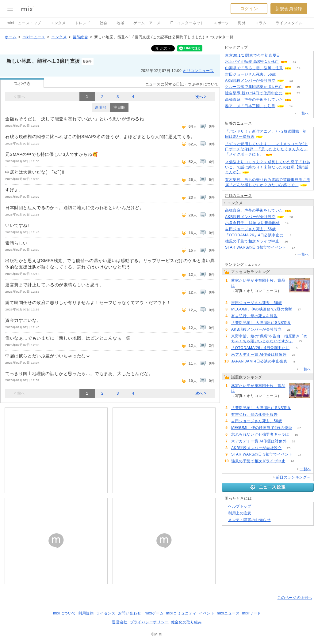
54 (287, 55)
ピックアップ (236, 47)
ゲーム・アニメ (146, 23)
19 (298, 86)
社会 (103, 23)
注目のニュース (238, 195)
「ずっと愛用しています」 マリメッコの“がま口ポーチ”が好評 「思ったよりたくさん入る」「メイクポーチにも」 (266, 149)
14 (298, 68)
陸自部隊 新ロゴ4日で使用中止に (254, 93)
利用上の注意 (239, 513)
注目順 (119, 107)
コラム (261, 23)
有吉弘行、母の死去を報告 (254, 316)
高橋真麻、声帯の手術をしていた (254, 99)
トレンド (82, 23)
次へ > (201, 97)
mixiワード (251, 613)
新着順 (101, 107)
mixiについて (64, 613)
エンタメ (58, 23)
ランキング (234, 264)
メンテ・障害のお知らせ (249, 520)
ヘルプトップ (239, 506)
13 (300, 341)
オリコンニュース (198, 71)
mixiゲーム (154, 613)
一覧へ (303, 113)
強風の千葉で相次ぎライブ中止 (252, 241)
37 (299, 309)
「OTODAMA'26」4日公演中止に (254, 235)
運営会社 (119, 622)
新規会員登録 (288, 8)
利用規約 (86, 613)
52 (283, 229)
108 (238, 296)
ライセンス (106, 613)
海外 (242, 23)
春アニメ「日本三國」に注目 (250, 106)
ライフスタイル (289, 23)
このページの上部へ (295, 597)
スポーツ (221, 23)
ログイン (249, 8)
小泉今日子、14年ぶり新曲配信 (252, 223)
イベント (206, 613)
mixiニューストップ (24, 23)
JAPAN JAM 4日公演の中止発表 (259, 361)
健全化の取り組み (186, 622)
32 (298, 93)
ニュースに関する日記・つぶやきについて (182, 84)
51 (283, 74)
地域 (120, 23)
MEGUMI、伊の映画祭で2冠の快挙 (261, 309)
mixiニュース (33, 37)
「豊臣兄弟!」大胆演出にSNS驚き (261, 323)
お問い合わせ (129, 613)
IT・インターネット (187, 23)
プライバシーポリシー (149, 622)
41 (294, 61)
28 (293, 354)
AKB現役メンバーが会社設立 (250, 80)
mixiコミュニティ (181, 613)
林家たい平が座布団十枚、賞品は (258, 283)
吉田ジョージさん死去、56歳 (250, 74)
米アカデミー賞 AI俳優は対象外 (258, 354)
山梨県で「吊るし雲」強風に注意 (254, 68)
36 (296, 434)
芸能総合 (80, 37)
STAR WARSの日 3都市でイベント (255, 247)
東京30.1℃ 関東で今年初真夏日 (252, 55)
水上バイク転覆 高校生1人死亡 (252, 61)
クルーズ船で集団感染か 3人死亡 (254, 86)
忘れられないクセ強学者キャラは (260, 434)
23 (291, 80)
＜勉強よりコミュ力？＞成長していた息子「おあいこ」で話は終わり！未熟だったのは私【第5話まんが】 (267, 167)
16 (286, 241)
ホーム (11, 37)
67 (298, 323)
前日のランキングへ (293, 477)
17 (293, 247)
